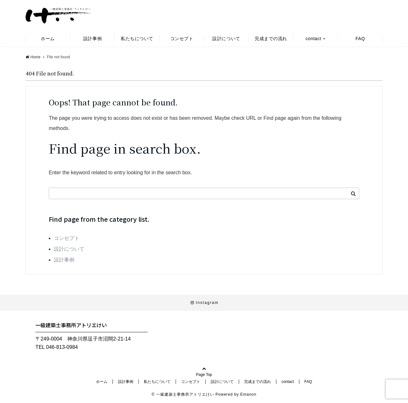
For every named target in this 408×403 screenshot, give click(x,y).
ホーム (48, 38)
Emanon (248, 394)
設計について (226, 38)
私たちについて (137, 38)
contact (313, 38)
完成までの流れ (271, 38)
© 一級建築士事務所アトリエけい (183, 394)
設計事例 (92, 38)
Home (33, 57)
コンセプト (181, 38)
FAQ (360, 38)
